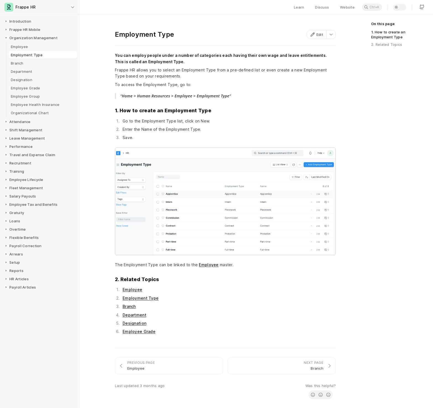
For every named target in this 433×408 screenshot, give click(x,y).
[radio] (313, 395)
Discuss (322, 7)
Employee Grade (139, 331)
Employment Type (141, 298)
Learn (299, 7)
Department (134, 315)
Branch (129, 306)
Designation (134, 323)
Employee (208, 264)
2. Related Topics (386, 44)
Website (347, 7)
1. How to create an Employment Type (388, 34)
